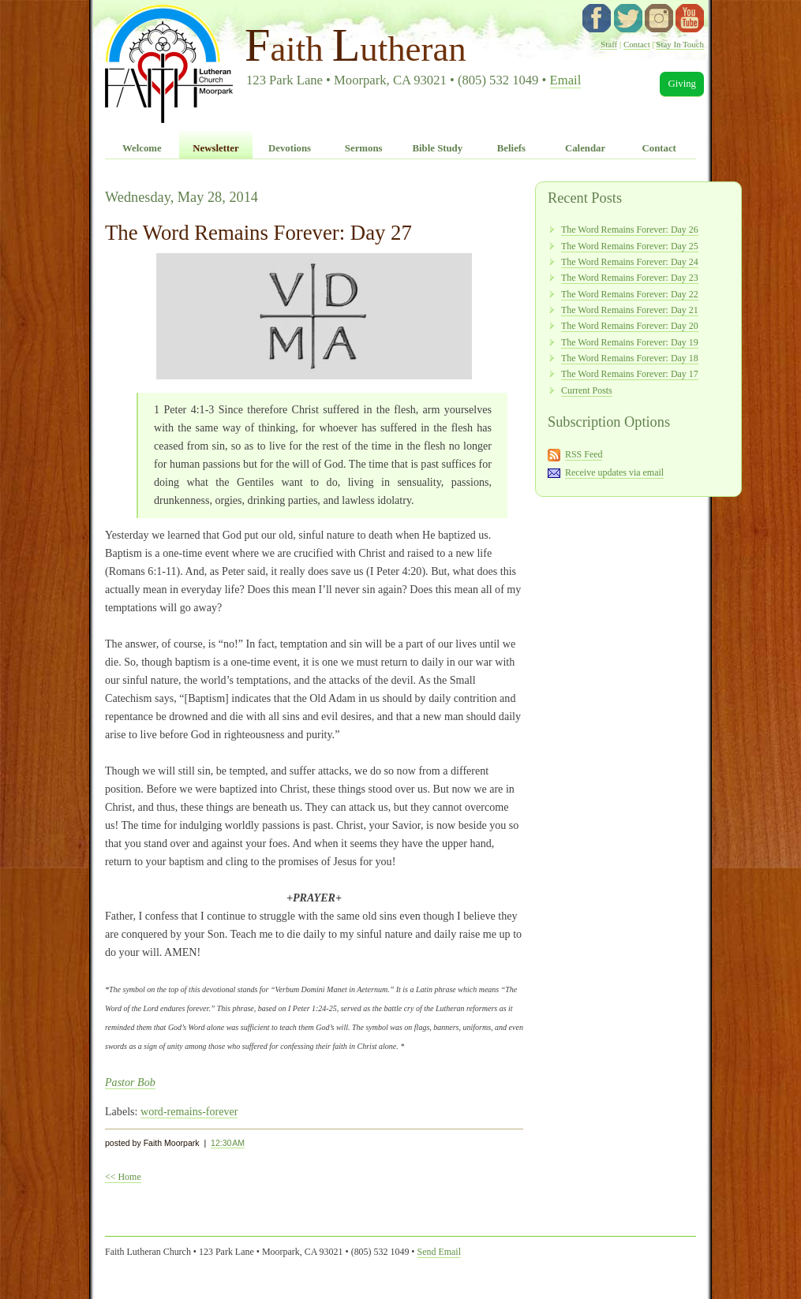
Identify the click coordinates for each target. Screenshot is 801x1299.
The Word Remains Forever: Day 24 (629, 261)
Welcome (142, 148)
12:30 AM (228, 1143)
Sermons (364, 148)
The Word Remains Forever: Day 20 (629, 325)
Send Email (439, 1251)
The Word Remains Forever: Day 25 (629, 246)
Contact (636, 44)
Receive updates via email (614, 472)
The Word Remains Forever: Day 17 (629, 373)
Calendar (585, 148)
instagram (659, 18)
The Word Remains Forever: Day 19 (629, 342)
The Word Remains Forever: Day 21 (629, 309)
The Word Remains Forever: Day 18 (629, 358)
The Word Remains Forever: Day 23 (629, 277)
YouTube (690, 18)
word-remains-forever (189, 1111)
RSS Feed (584, 454)
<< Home (123, 1176)
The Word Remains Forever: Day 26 (629, 229)
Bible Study (437, 148)
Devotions (289, 148)
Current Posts (586, 390)
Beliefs (511, 148)
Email (566, 80)
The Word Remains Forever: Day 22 (629, 294)
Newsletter (215, 148)
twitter (628, 18)
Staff (609, 44)
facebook (596, 18)
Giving (682, 83)
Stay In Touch (680, 44)
